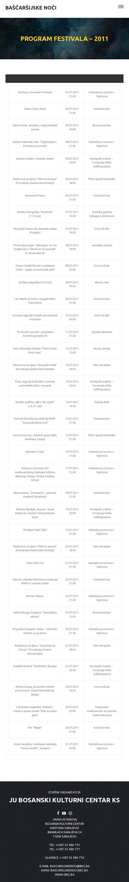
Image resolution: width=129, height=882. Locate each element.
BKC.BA (69, 874)
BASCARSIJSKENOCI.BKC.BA (69, 870)
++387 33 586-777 (67, 849)
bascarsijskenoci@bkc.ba (70, 866)
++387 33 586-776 (72, 857)
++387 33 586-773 (67, 845)
